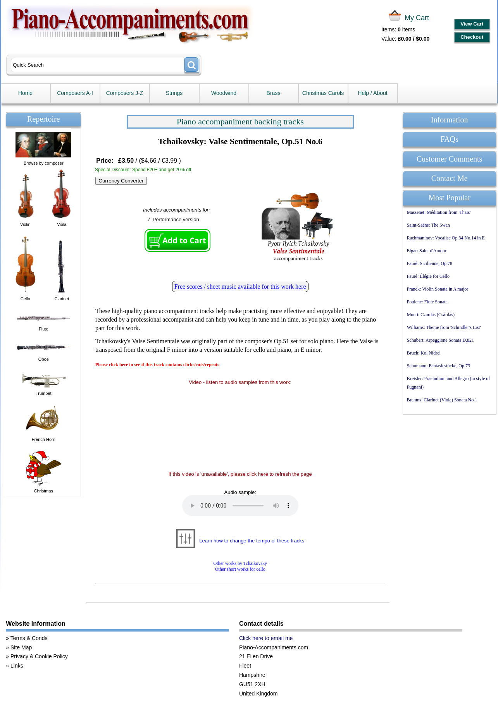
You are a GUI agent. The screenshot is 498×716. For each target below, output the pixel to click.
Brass (274, 93)
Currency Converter (120, 181)
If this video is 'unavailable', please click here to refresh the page (240, 474)
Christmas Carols (323, 93)
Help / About (372, 93)
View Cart (471, 24)
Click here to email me (266, 638)
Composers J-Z (124, 93)
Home (25, 93)
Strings (174, 93)
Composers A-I (75, 93)
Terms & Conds (29, 638)
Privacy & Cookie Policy (39, 656)
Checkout (471, 37)
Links (16, 666)
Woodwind (223, 93)
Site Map (21, 647)
